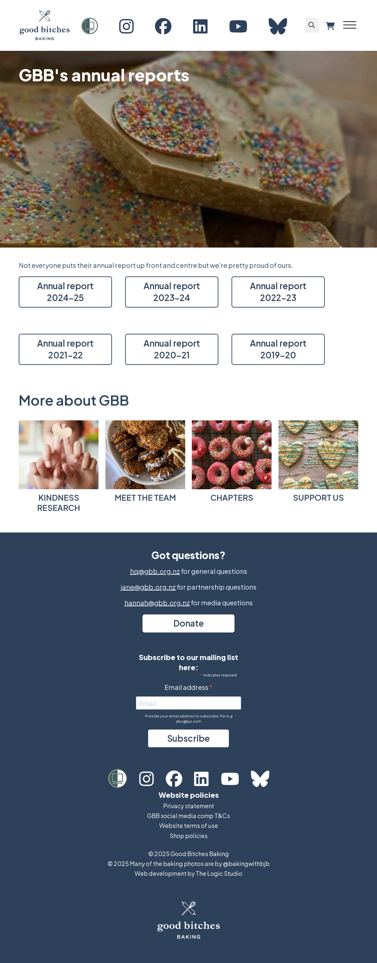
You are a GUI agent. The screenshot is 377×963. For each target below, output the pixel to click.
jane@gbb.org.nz (148, 587)
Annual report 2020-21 (172, 349)
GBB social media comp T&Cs (188, 815)
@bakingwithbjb (246, 863)
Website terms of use (188, 825)
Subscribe (188, 738)
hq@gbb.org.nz (155, 571)
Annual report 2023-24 (172, 291)
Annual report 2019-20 (278, 349)
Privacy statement (188, 806)
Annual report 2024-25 (65, 291)
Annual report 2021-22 (65, 349)
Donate (188, 623)
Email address (187, 687)
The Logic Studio (219, 873)
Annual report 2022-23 (278, 291)
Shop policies (189, 835)
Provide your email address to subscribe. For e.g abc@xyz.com (189, 718)
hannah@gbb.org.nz (157, 602)
